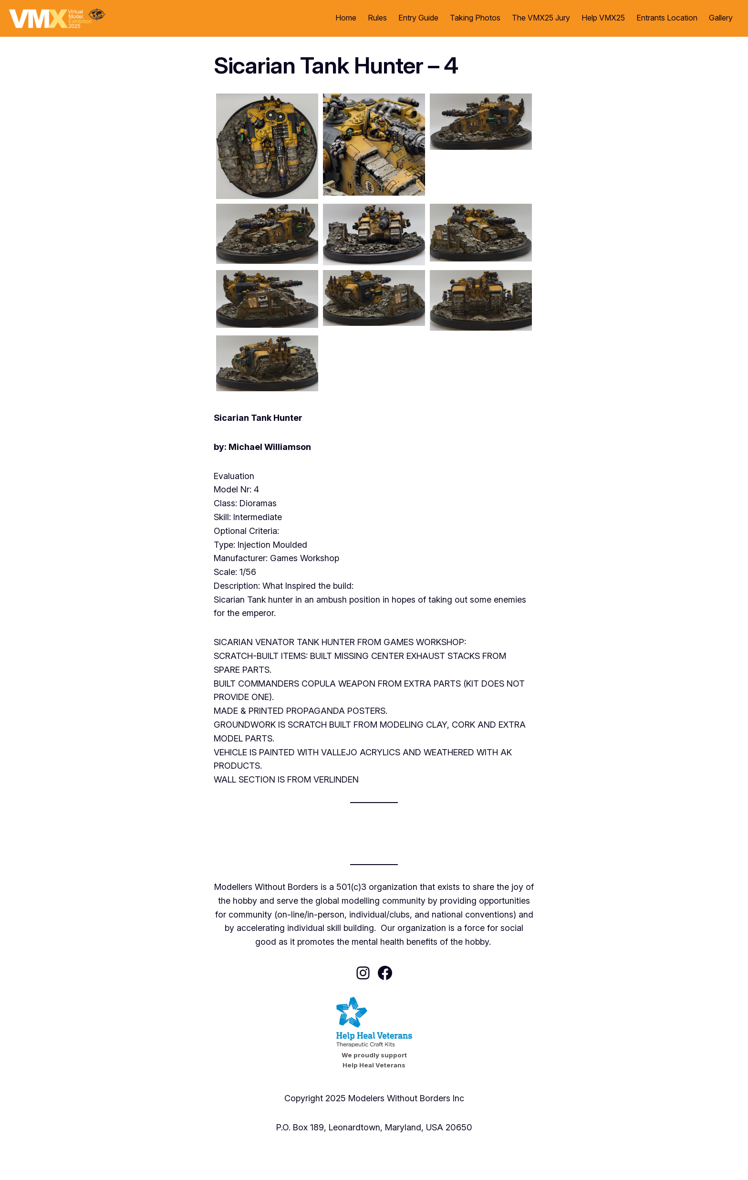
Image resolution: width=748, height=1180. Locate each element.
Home (345, 17)
